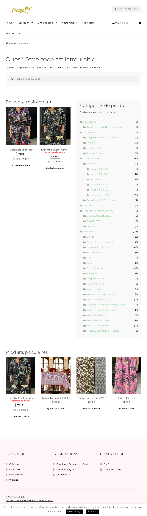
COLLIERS (92, 226)
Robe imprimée (95, 284)
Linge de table (45, 23)
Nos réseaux (88, 23)
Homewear (89, 132)
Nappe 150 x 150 (99, 169)
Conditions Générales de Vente (73, 464)
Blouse (90, 237)
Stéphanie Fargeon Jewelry (98, 210)
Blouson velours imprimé (100, 242)
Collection (23, 23)
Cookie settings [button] (74, 511)
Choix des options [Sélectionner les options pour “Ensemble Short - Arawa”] (55, 168)
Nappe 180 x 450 (99, 189)
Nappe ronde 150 (99, 195)
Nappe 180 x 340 (99, 184)
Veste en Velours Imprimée (101, 310)
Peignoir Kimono (96, 278)
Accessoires (89, 122)
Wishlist (13, 480)
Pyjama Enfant (95, 153)
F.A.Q (106, 464)
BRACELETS (93, 221)
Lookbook (14, 469)
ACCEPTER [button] (92, 511)
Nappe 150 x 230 (99, 174)
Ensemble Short (96, 252)
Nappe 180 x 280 (99, 179)
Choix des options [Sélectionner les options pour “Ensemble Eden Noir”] (21, 165)
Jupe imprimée (95, 268)
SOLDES (87, 205)
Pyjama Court (94, 148)
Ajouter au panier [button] (56, 408)
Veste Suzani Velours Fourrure (103, 331)
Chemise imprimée (97, 247)
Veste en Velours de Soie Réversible (106, 304)
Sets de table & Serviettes (101, 200)
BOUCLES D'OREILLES (99, 216)
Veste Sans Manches (98, 320)
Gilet (89, 257)
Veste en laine (94, 289)
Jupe (89, 263)
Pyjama (91, 142)
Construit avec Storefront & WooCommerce (29, 500)
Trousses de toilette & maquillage (105, 127)
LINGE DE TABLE (92, 158)
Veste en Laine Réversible (101, 294)
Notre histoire (69, 23)
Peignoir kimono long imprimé (103, 137)
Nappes (91, 163)
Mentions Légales (66, 469)
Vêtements (89, 231)
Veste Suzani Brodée (98, 325)
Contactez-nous (112, 469)
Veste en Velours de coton (101, 299)
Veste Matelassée (96, 315)
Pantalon (92, 273)
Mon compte (13, 33)
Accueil (10, 23)
